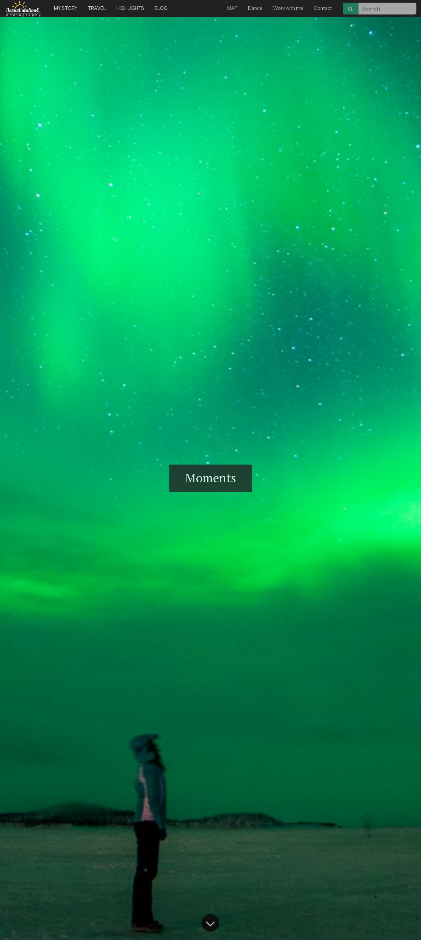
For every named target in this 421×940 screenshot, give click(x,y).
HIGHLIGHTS (130, 8)
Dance (255, 8)
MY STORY (65, 8)
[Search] (351, 8)
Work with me (288, 8)
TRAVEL (97, 8)
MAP (232, 8)
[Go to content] (210, 923)
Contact (323, 8)
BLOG (161, 8)
